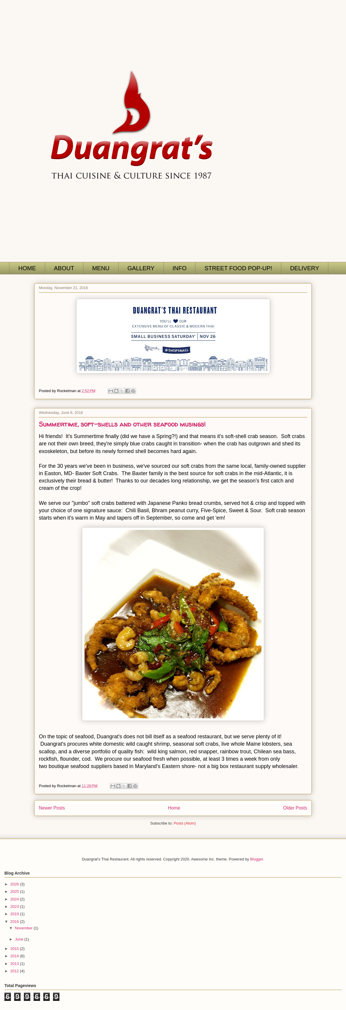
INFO (180, 268)
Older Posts (295, 807)
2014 (15, 956)
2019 (15, 914)
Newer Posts (52, 807)
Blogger (256, 859)
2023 (15, 906)
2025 (15, 891)
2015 (15, 948)
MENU (101, 268)
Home (174, 807)
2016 (15, 921)
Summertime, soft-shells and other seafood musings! (122, 424)
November (24, 928)
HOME (27, 268)
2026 (15, 884)
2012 (15, 971)
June (19, 939)
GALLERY (141, 268)
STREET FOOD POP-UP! (238, 268)
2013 (15, 963)
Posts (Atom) (185, 823)
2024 (15, 899)
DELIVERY (304, 268)
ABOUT (64, 268)
